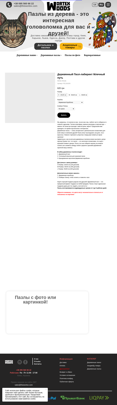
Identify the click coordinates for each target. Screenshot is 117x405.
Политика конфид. (66, 378)
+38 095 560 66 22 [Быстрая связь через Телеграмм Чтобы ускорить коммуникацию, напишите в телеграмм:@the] (24, 3)
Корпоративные (92, 55)
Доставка (63, 362)
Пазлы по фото (72, 55)
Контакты (38, 364)
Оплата (62, 366)
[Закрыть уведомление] (46, 389)
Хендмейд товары (93, 366)
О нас (36, 359)
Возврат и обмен (66, 372)
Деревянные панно (26, 55)
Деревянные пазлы (50, 55)
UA (94, 5)
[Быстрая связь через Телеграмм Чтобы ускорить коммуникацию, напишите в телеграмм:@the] (9, 5)
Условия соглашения (67, 375)
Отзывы (37, 361)
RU (101, 4)
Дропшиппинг (65, 369)
